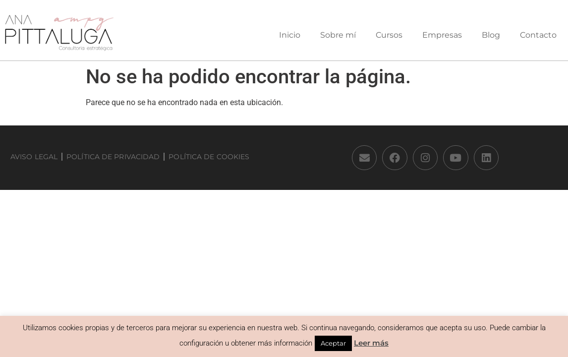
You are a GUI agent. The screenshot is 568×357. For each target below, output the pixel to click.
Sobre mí (338, 35)
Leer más (371, 343)
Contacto (538, 35)
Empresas (442, 35)
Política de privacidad (113, 156)
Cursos (389, 35)
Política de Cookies (209, 156)
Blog (491, 35)
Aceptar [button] (333, 343)
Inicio (289, 35)
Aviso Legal (33, 156)
